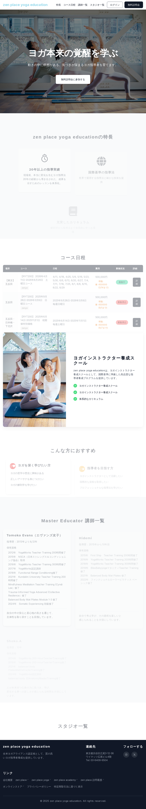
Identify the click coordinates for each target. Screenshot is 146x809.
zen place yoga (41, 779)
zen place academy (66, 779)
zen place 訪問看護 (93, 779)
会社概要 (8, 779)
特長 (58, 4)
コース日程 (69, 4)
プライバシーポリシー (40, 786)
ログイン (115, 4)
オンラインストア (12, 786)
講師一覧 (83, 4)
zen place (21, 779)
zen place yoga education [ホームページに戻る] (25, 5)
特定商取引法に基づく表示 (69, 786)
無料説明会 (134, 4)
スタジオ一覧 (97, 4)
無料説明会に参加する (73, 79)
